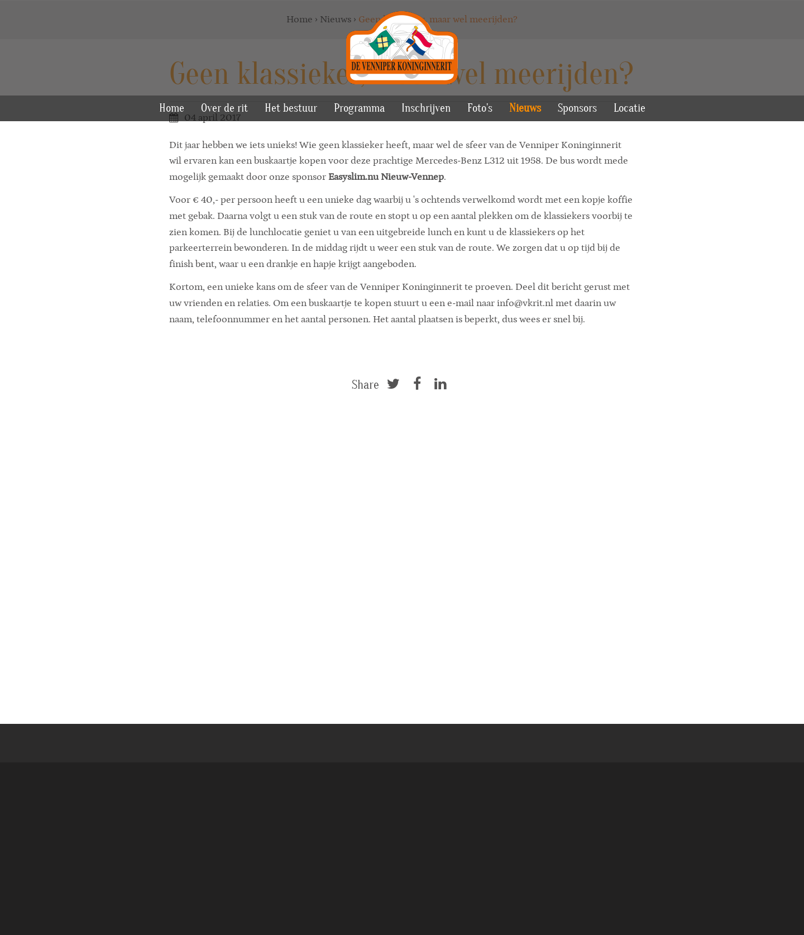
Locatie (629, 108)
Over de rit (224, 108)
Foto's (479, 108)
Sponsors (577, 108)
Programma (359, 108)
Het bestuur (291, 108)
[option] (402, 147)
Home (171, 108)
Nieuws (525, 108)
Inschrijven (426, 108)
